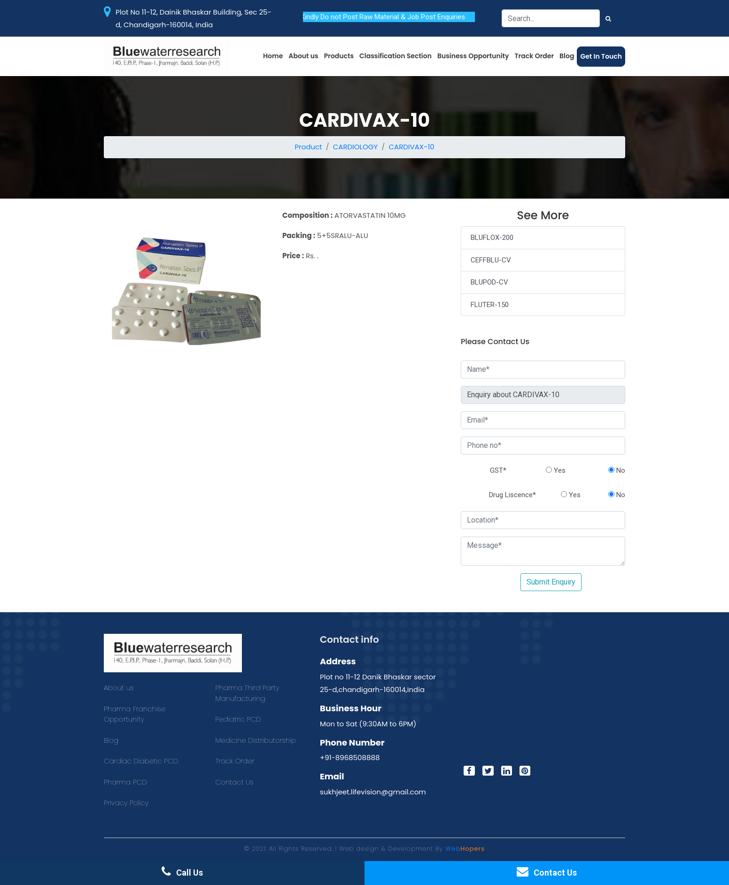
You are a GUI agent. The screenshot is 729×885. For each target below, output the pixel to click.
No (616, 470)
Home (273, 56)
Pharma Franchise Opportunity (134, 714)
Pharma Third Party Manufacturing (247, 693)
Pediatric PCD (238, 719)
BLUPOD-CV (489, 282)
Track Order (534, 56)
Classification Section (395, 56)
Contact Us (235, 782)
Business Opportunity (473, 56)
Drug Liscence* (512, 495)
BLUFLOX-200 (492, 237)
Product (308, 147)
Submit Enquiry (551, 581)
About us (303, 56)
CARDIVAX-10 (411, 147)
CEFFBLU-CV (491, 260)
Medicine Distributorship (256, 740)
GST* (498, 470)
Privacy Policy (126, 803)
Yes (556, 470)
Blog (566, 56)
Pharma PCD (125, 782)
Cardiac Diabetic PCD (141, 761)
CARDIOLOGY (355, 147)
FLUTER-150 (490, 304)
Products (339, 56)
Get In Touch (601, 56)
